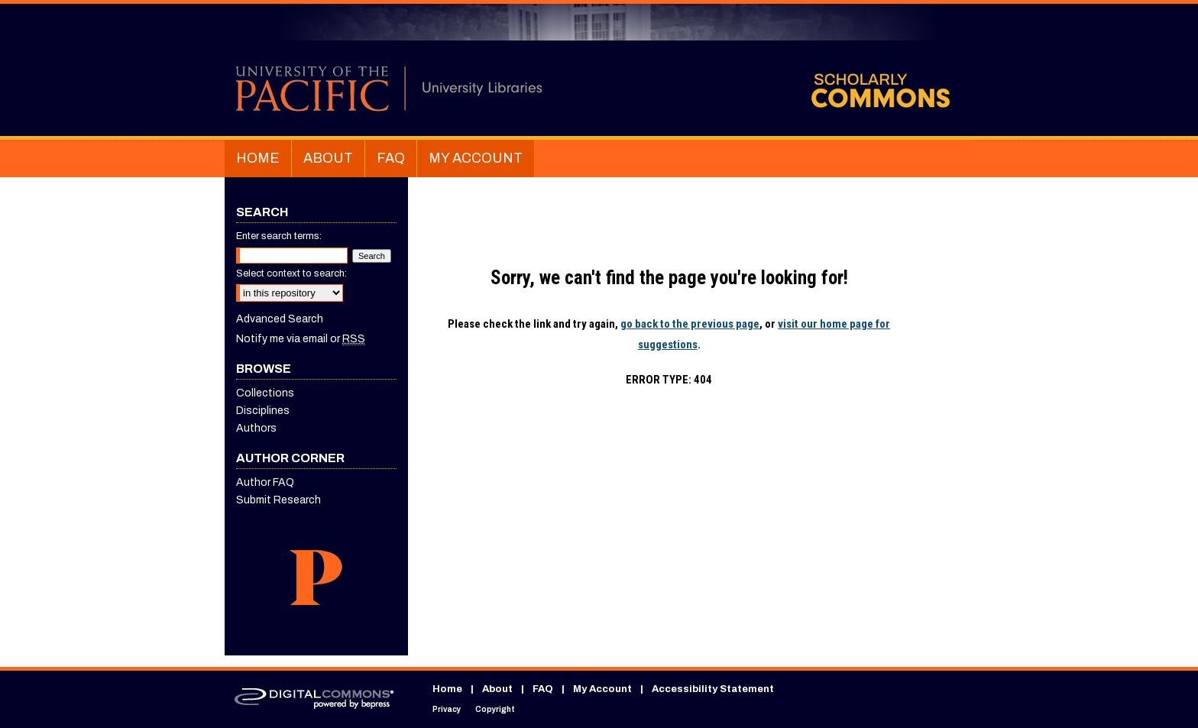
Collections (265, 393)
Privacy (446, 709)
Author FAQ (265, 482)
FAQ (543, 689)
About (497, 689)
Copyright (495, 709)
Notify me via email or (300, 339)
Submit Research (278, 500)
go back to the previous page (689, 324)
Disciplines (263, 410)
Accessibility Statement (713, 689)
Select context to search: (291, 273)
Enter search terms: (279, 236)
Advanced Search (279, 319)
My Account (602, 689)
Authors (256, 428)
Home (447, 689)
